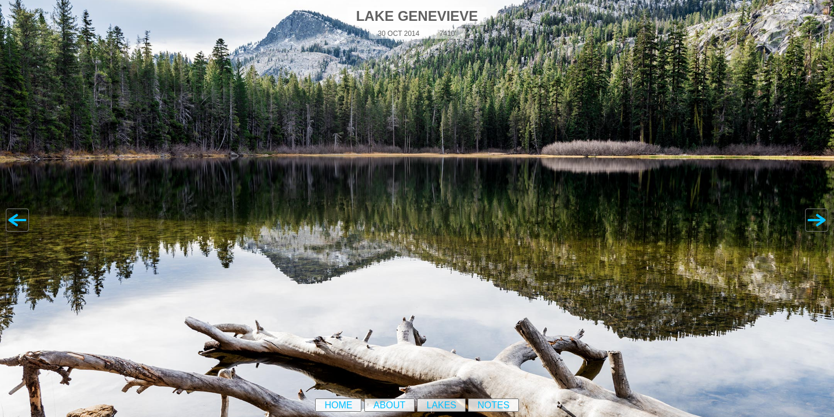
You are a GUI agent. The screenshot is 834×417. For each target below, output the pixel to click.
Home (338, 405)
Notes (493, 405)
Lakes (441, 405)
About (389, 405)
